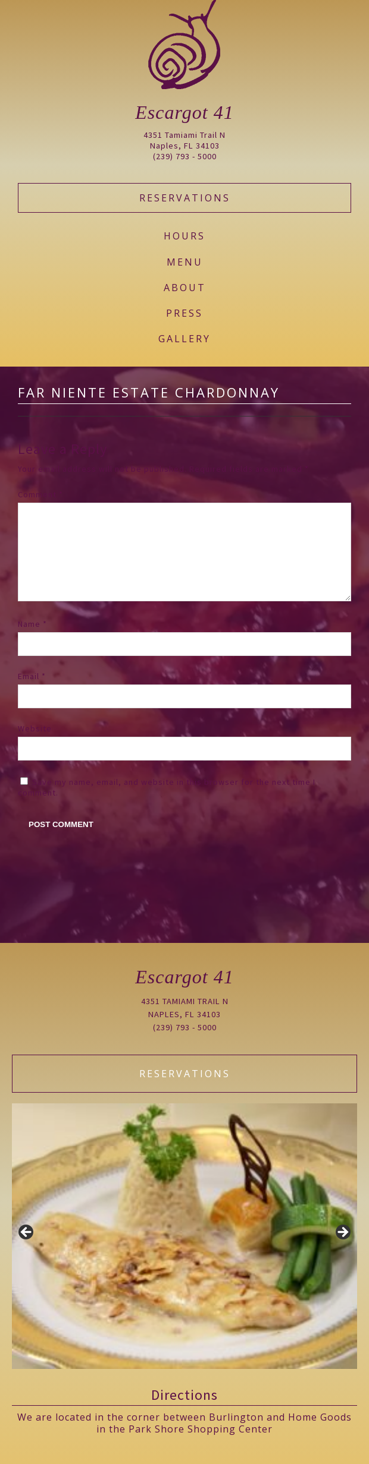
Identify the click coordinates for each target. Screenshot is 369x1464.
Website (35, 747)
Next (342, 1233)
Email (32, 695)
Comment (40, 494)
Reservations (184, 197)
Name (32, 643)
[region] (184, 1235)
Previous (27, 1233)
